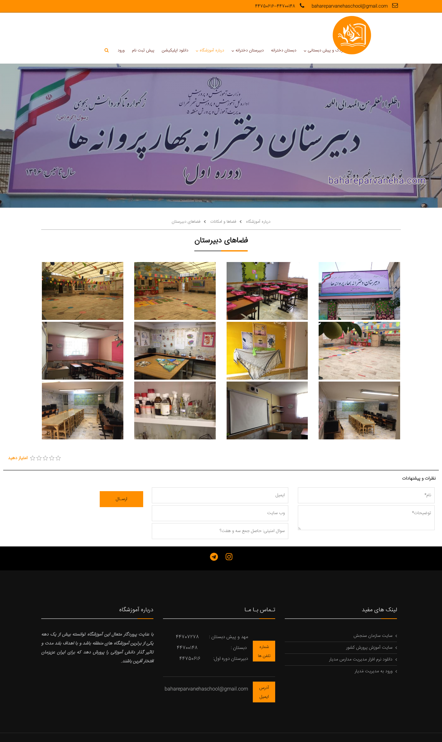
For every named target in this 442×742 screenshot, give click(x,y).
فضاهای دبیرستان (186, 197)
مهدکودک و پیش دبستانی (271, 26)
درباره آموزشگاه (155, 26)
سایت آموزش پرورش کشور (369, 623)
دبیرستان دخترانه (193, 26)
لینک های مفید (379, 586)
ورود (65, 26)
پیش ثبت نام (87, 26)
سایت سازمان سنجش (372, 611)
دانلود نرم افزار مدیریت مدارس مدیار (360, 635)
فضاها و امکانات (222, 197)
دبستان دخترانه (226, 26)
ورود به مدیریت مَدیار (373, 647)
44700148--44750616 (280, 6)
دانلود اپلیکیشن (118, 26)
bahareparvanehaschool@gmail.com (355, 6)
